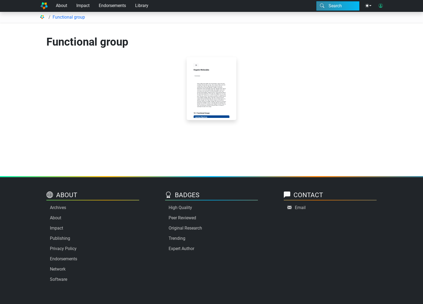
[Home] (44, 6)
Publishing (60, 238)
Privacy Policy (63, 248)
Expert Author (181, 248)
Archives (58, 207)
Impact (83, 5)
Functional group (69, 17)
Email (300, 207)
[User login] (380, 6)
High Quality (180, 207)
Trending (177, 238)
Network (58, 269)
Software (58, 279)
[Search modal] (337, 6)
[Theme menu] (368, 6)
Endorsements (112, 5)
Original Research (185, 228)
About (61, 5)
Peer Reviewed (182, 217)
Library (141, 5)
